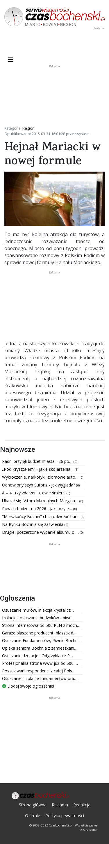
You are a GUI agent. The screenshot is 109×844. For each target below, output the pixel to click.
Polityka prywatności (64, 815)
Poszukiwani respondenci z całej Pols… (38, 671)
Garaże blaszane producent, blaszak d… (39, 633)
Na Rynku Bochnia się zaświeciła (33, 524)
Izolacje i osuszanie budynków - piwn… (38, 617)
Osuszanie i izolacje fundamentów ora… (39, 678)
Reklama (60, 805)
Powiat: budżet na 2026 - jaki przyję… (37, 508)
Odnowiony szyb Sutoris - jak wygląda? (39, 485)
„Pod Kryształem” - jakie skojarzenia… (38, 469)
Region (28, 128)
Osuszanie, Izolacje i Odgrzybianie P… (37, 655)
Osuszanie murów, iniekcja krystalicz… (38, 610)
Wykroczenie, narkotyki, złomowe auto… (41, 477)
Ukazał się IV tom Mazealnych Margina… (40, 500)
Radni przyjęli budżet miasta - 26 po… (38, 461)
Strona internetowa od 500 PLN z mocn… (41, 625)
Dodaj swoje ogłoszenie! (28, 686)
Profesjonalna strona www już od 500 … (40, 663)
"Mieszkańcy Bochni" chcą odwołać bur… (41, 516)
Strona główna (33, 805)
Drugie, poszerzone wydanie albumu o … (41, 532)
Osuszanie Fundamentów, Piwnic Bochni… (42, 640)
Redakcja (81, 805)
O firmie (32, 815)
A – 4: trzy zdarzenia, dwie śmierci (34, 493)
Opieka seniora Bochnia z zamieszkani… (39, 648)
